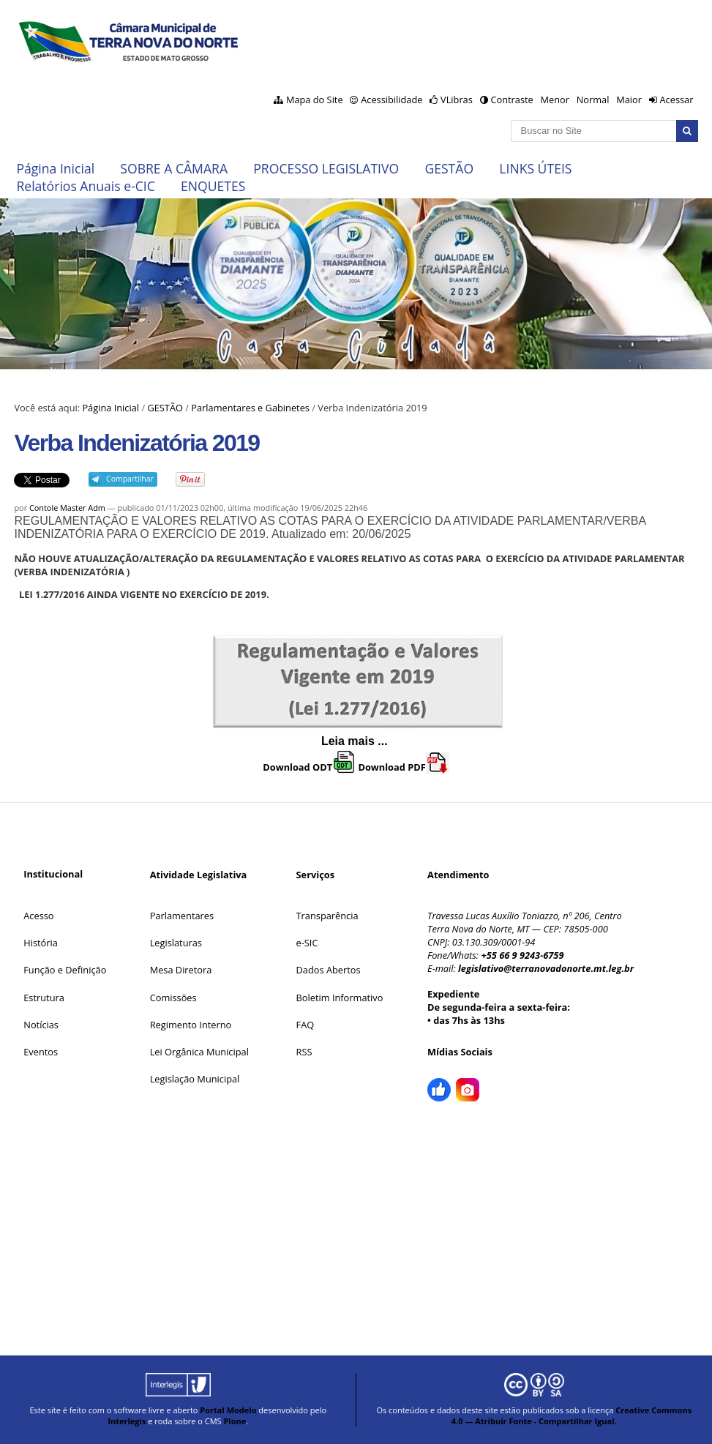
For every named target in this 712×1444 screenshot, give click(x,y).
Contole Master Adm (67, 507)
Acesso (38, 915)
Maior (629, 99)
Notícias (41, 1024)
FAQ (305, 1024)
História (40, 942)
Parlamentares (182, 915)
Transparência (327, 915)
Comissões (173, 997)
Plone (234, 1420)
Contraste (511, 99)
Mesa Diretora (181, 969)
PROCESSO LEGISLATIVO (326, 168)
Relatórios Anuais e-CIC (85, 186)
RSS (304, 1051)
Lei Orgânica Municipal (199, 1051)
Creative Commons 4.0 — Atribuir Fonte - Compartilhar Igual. (571, 1415)
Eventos (40, 1051)
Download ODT (309, 767)
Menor (554, 99)
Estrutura (43, 997)
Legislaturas (176, 942)
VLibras (457, 99)
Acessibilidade (391, 99)
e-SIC (307, 942)
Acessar (676, 99)
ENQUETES (213, 186)
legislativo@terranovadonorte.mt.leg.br (546, 968)
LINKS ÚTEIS (535, 168)
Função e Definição (64, 969)
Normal (593, 99)
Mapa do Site (314, 99)
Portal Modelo (228, 1409)
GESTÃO (448, 168)
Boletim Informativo (339, 997)
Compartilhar (130, 479)
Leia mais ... (356, 741)
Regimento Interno (191, 1024)
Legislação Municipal (195, 1078)
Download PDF (403, 767)
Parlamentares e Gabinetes (250, 407)
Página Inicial (55, 168)
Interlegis (127, 1420)
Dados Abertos (328, 969)
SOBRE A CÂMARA (174, 168)
